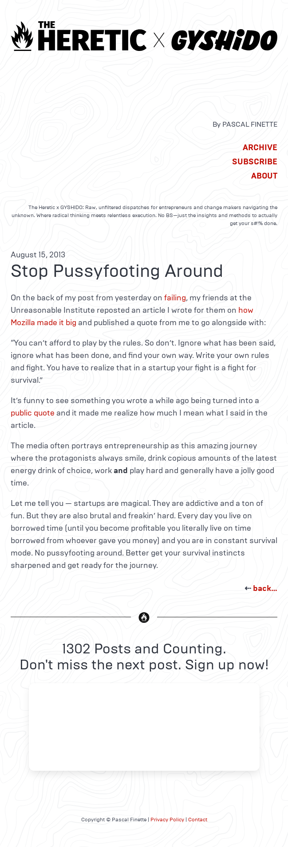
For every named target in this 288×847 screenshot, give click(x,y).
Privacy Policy (167, 819)
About (264, 176)
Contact (197, 819)
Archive (260, 147)
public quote (33, 413)
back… (265, 588)
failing (175, 298)
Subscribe (254, 162)
